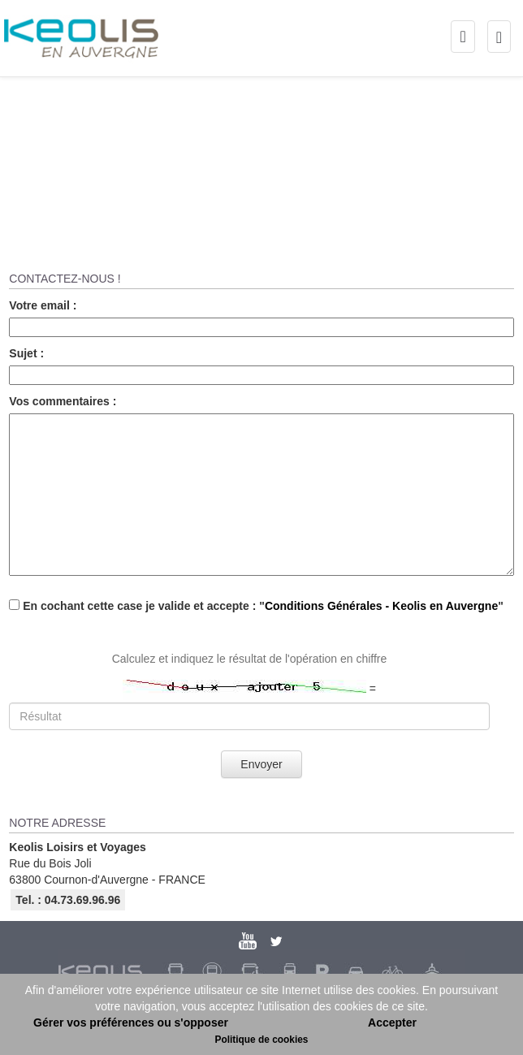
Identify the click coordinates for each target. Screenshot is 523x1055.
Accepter (392, 1022)
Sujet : (26, 353)
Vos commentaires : (62, 401)
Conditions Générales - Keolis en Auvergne (381, 605)
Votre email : (42, 305)
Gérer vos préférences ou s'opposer (130, 1022)
